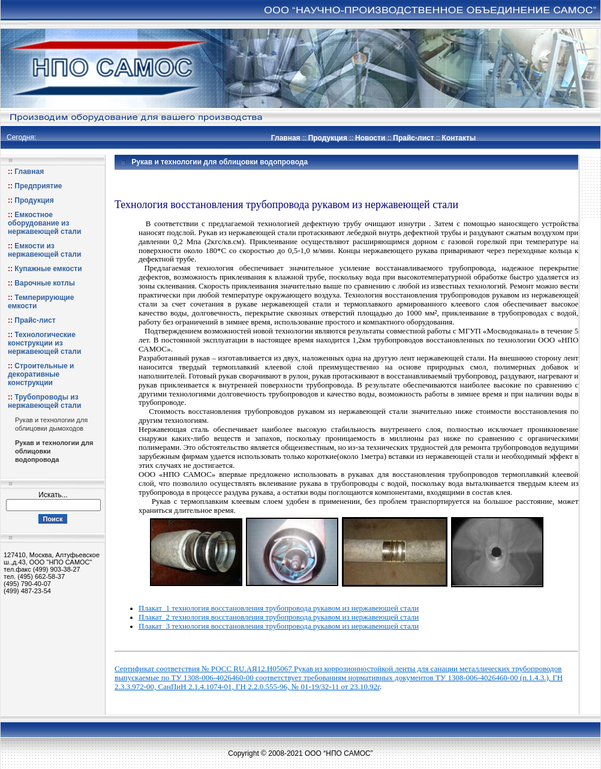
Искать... (52, 495)
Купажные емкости (48, 269)
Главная (285, 138)
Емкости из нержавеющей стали (44, 250)
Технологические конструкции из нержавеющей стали (44, 343)
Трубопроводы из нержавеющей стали (44, 401)
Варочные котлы (44, 283)
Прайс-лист (413, 138)
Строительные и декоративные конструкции (41, 374)
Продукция (327, 138)
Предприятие (38, 186)
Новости (370, 138)
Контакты (459, 138)
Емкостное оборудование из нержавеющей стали (44, 223)
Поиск (52, 518)
